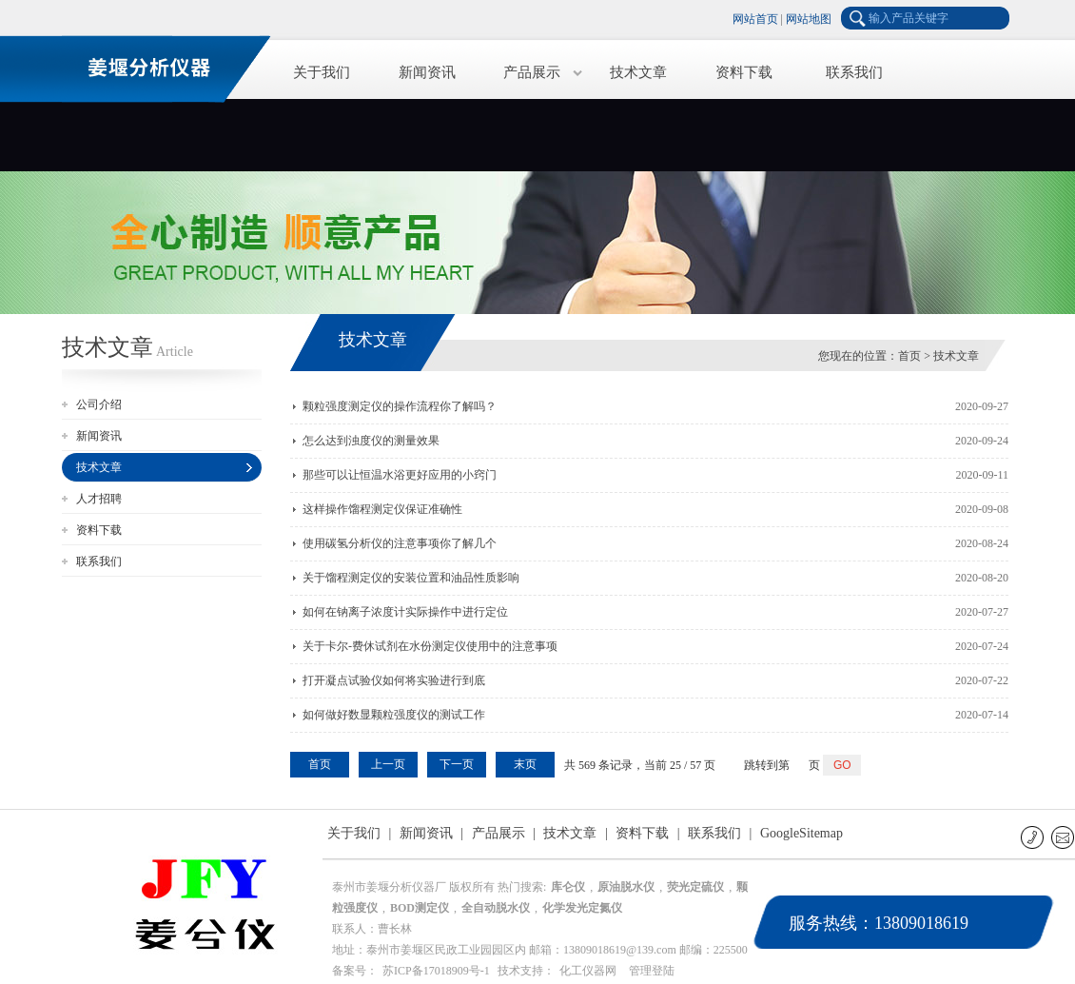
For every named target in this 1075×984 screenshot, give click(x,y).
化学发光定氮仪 (582, 908)
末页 (525, 764)
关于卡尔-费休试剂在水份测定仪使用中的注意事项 (430, 646)
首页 (909, 356)
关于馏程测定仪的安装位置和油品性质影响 (411, 577)
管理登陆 (651, 970)
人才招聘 (99, 498)
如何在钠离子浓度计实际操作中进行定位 (405, 612)
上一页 (388, 764)
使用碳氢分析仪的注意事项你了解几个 (400, 543)
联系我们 (854, 72)
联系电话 (1033, 837)
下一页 (457, 764)
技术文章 (638, 72)
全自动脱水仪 (495, 908)
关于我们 (321, 72)
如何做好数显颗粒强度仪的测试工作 (394, 714)
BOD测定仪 (419, 908)
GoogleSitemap (801, 833)
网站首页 (755, 19)
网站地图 (808, 19)
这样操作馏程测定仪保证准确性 (382, 509)
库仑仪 (568, 887)
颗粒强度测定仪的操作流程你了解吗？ (400, 406)
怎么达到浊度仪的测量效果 (371, 440)
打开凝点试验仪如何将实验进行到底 (394, 680)
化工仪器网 (587, 970)
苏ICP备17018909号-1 (436, 970)
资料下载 (743, 72)
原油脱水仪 (626, 887)
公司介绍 (99, 404)
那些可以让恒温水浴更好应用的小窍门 (400, 475)
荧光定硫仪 (695, 887)
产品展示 (531, 72)
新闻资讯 (427, 72)
